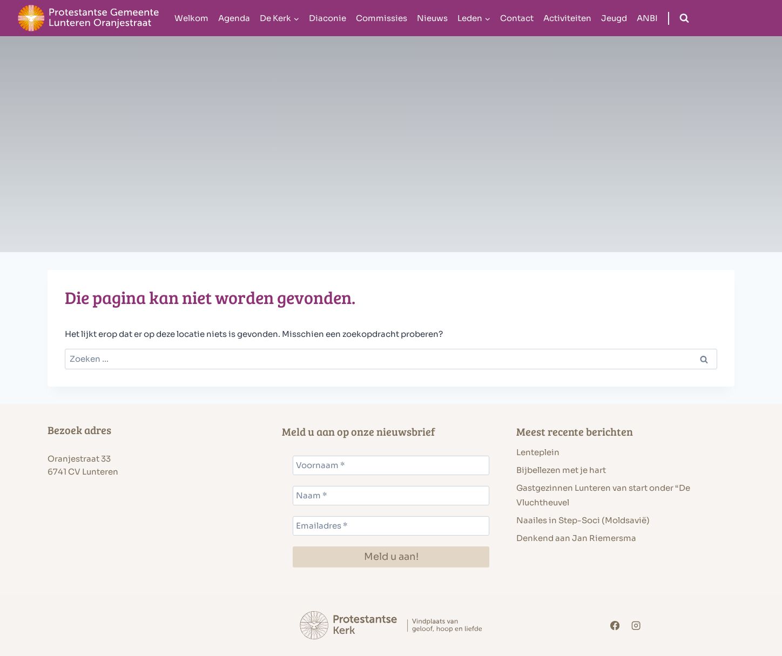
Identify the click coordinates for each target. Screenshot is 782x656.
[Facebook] (614, 625)
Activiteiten (567, 18)
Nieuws (432, 18)
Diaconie (327, 18)
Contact (517, 18)
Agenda (234, 18)
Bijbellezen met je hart (561, 470)
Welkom (191, 18)
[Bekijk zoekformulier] (684, 18)
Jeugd (614, 18)
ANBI (647, 18)
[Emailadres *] (391, 526)
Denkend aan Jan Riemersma (576, 538)
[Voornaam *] (391, 465)
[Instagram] (636, 625)
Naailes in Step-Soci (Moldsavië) (583, 520)
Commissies (381, 18)
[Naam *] (391, 495)
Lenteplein (537, 452)
